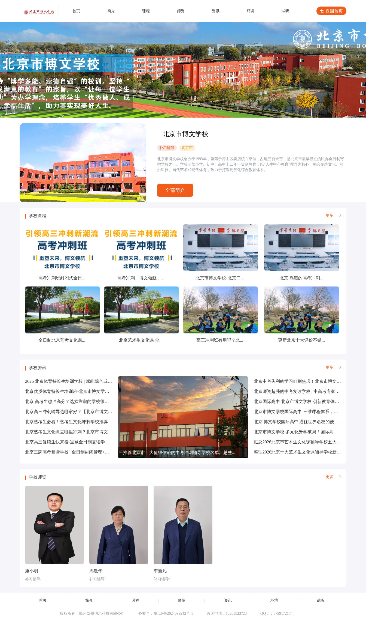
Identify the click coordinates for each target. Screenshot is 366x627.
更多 (333, 215)
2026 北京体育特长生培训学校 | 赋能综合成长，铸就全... (79, 381)
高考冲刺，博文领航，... (140, 278)
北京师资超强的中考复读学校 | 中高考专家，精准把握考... (309, 391)
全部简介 (175, 190)
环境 (250, 11)
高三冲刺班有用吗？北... (219, 340)
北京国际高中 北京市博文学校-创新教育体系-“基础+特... (307, 401)
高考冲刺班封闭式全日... (61, 278)
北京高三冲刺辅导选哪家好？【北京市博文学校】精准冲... (81, 411)
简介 (111, 11)
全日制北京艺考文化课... (61, 340)
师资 (181, 11)
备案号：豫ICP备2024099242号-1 (165, 613)
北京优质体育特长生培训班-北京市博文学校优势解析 (76, 391)
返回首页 (331, 11)
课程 (146, 11)
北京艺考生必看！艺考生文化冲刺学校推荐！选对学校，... (81, 421)
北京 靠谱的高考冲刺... (301, 278)
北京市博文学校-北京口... (220, 278)
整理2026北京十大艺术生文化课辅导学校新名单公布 (304, 452)
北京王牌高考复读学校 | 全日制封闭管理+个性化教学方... (79, 452)
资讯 (215, 11)
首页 (76, 11)
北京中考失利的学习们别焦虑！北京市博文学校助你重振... (310, 381)
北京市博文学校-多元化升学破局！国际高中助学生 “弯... (308, 431)
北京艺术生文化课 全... (141, 340)
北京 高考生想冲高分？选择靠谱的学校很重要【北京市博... (81, 401)
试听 (285, 11)
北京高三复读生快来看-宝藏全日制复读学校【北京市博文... (82, 442)
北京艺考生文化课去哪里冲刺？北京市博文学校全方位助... (81, 431)
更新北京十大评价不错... (301, 340)
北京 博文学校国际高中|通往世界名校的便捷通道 (300, 421)
